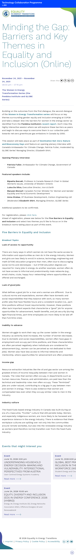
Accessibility (54, 541)
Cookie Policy (38, 541)
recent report (49, 124)
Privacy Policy (22, 541)
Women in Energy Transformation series (29, 114)
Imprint (9, 541)
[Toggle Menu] (72, 552)
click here (31, 215)
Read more (9, 479)
